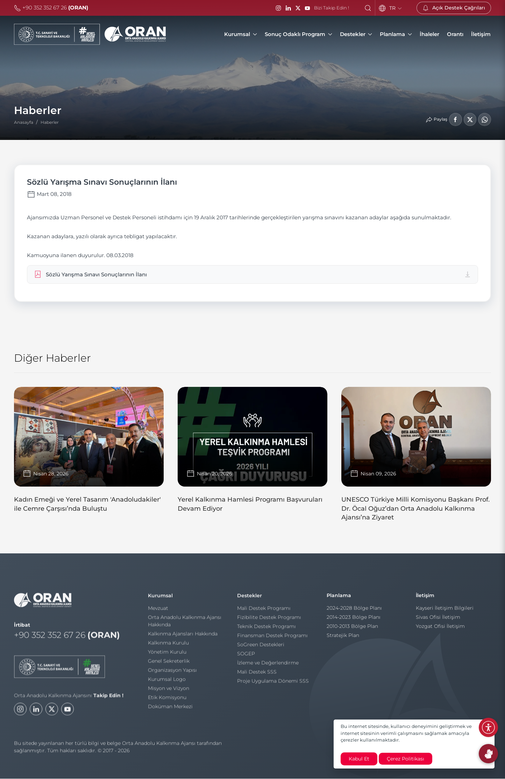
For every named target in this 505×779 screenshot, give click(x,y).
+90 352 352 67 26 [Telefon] (51, 7)
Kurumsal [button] (240, 34)
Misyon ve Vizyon (168, 691)
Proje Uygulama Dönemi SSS (273, 684)
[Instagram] (278, 8)
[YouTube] (307, 8)
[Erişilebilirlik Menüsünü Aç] (488, 727)
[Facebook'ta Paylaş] (455, 119)
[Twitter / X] (298, 8)
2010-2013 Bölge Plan (352, 629)
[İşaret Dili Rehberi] (488, 753)
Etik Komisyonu (167, 700)
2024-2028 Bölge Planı (354, 611)
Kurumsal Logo (167, 682)
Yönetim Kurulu (167, 655)
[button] (367, 8)
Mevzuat (158, 611)
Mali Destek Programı (264, 611)
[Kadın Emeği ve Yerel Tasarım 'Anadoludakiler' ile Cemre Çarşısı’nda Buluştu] (89, 453)
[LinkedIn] (288, 8)
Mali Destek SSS (257, 675)
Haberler (50, 122)
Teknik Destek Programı (266, 629)
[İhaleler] (429, 34)
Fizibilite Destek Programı (269, 620)
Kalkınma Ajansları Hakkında (183, 637)
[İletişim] (481, 34)
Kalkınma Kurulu (168, 646)
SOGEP (246, 657)
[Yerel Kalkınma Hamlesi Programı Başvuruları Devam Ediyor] (252, 453)
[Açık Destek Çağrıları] (454, 8)
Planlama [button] (396, 34)
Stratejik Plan (343, 639)
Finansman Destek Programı (272, 639)
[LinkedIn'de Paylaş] (469, 119)
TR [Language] (396, 8)
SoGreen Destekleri (260, 648)
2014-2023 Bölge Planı (353, 620)
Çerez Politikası (405, 759)
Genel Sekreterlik (169, 664)
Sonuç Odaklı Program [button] (298, 34)
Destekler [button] (356, 34)
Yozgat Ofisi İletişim (440, 629)
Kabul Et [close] (359, 759)
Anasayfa (23, 122)
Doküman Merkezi (170, 710)
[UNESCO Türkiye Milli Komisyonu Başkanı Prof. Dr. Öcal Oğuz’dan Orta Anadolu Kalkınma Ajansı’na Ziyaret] (416, 457)
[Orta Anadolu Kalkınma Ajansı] (90, 34)
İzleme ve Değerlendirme (268, 666)
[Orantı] (455, 34)
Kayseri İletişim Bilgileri (445, 611)
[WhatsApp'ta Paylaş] (484, 119)
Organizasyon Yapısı (172, 673)
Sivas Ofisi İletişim (438, 620)
